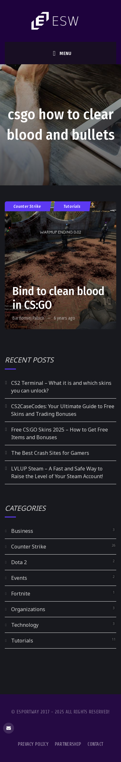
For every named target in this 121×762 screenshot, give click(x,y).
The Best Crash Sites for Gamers (50, 452)
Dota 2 (19, 562)
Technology (25, 624)
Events (19, 577)
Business (22, 530)
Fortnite (20, 593)
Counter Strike (27, 206)
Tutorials (72, 206)
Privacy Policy (33, 744)
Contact (95, 744)
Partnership (68, 744)
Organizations (28, 609)
